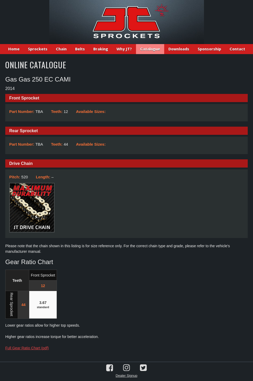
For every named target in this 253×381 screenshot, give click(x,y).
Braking (100, 49)
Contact (237, 49)
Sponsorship (209, 49)
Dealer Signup (126, 376)
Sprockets (37, 49)
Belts (80, 49)
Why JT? (124, 49)
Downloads (178, 49)
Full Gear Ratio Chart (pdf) (27, 348)
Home (14, 49)
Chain (61, 49)
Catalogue (150, 49)
